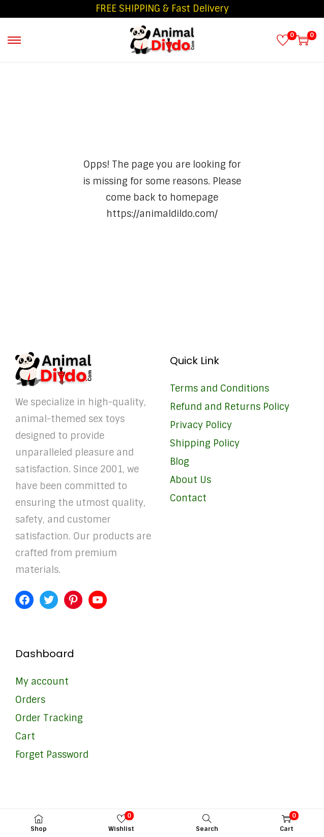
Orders (30, 700)
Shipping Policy (205, 443)
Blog (179, 462)
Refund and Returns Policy (229, 407)
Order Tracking (49, 718)
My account (42, 681)
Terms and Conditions (219, 388)
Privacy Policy (201, 425)
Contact (188, 498)
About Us (190, 480)
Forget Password (52, 755)
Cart (25, 736)
